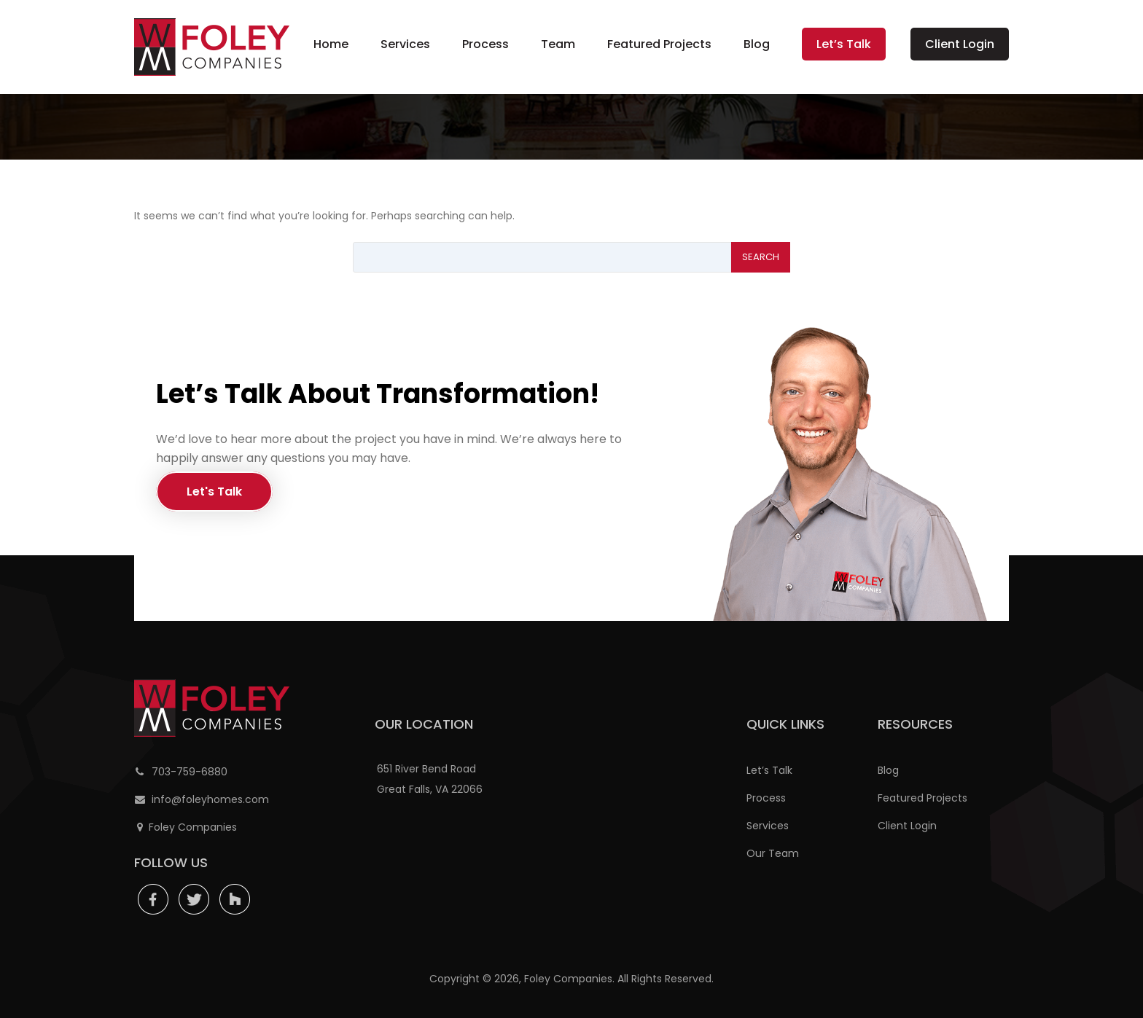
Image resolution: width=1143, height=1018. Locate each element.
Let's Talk (214, 491)
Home (330, 44)
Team (558, 44)
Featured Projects (659, 44)
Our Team (772, 853)
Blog (757, 44)
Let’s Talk (843, 44)
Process (485, 44)
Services (405, 44)
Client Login (959, 44)
